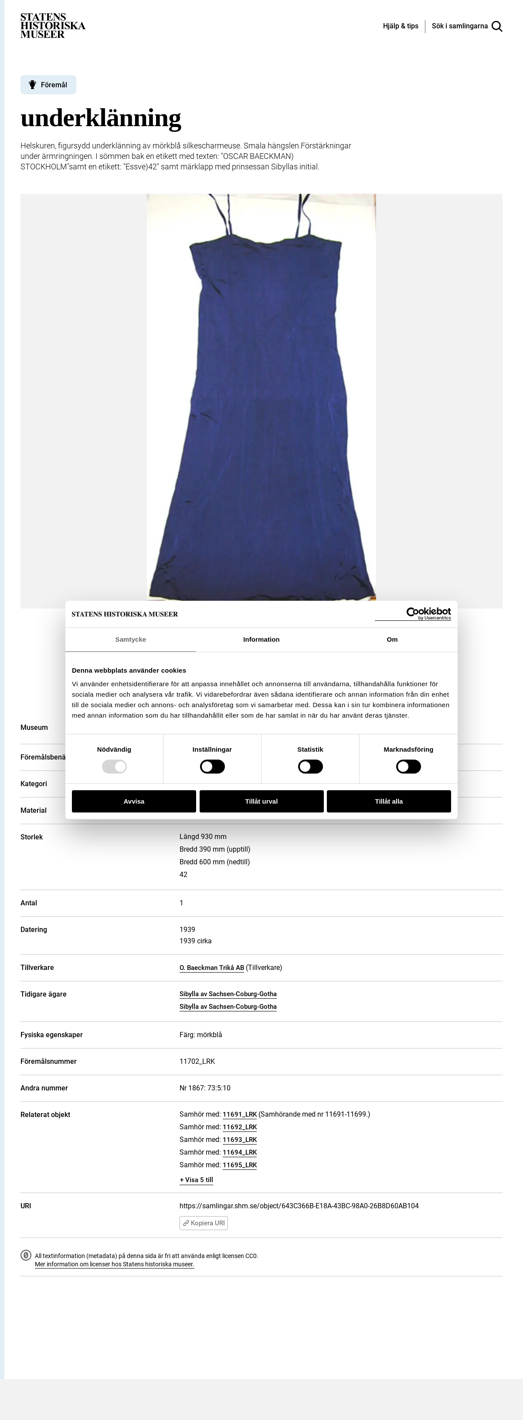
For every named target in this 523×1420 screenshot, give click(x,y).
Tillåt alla (389, 801)
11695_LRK (240, 1165)
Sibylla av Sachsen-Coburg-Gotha (228, 994)
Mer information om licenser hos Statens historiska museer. (114, 1264)
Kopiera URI (204, 1223)
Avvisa (134, 801)
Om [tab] (392, 639)
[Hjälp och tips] (400, 26)
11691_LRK (240, 1114)
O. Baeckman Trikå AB (212, 968)
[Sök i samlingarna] (467, 26)
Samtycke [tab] (130, 639)
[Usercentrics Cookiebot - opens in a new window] (413, 614)
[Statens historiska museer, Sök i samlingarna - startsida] (53, 25)
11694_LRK (240, 1152)
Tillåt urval (261, 801)
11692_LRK (240, 1127)
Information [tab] (261, 639)
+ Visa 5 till (196, 1180)
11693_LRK (240, 1140)
